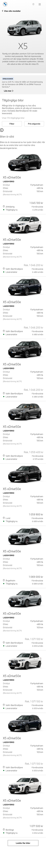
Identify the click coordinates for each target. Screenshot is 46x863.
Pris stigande (34, 123)
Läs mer (8, 91)
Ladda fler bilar (23, 843)
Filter (11, 123)
